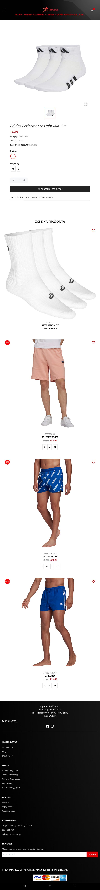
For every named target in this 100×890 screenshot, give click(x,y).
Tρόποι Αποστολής (10, 774)
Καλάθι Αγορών (8, 811)
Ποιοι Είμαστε (8, 747)
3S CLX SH (50, 675)
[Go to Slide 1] (50, 113)
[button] (50, 68)
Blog (4, 751)
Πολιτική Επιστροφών (11, 779)
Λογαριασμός (7, 806)
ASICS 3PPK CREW (50, 325)
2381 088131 (11, 721)
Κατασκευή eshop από (52, 869)
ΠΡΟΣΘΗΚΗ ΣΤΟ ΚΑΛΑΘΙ (50, 189)
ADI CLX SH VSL (50, 556)
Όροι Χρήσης (7, 783)
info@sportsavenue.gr (11, 834)
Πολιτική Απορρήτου (11, 787)
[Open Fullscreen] (85, 103)
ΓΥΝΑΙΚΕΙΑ (24, 136)
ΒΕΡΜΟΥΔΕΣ (50, 434)
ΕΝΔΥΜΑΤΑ (39, 14)
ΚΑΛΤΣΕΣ (50, 14)
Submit (92, 854)
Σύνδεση (5, 802)
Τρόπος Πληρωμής (10, 770)
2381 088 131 (8, 830)
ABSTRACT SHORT (50, 437)
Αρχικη (18, 14)
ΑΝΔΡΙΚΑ (28, 14)
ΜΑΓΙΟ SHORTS (49, 553)
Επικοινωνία (7, 755)
